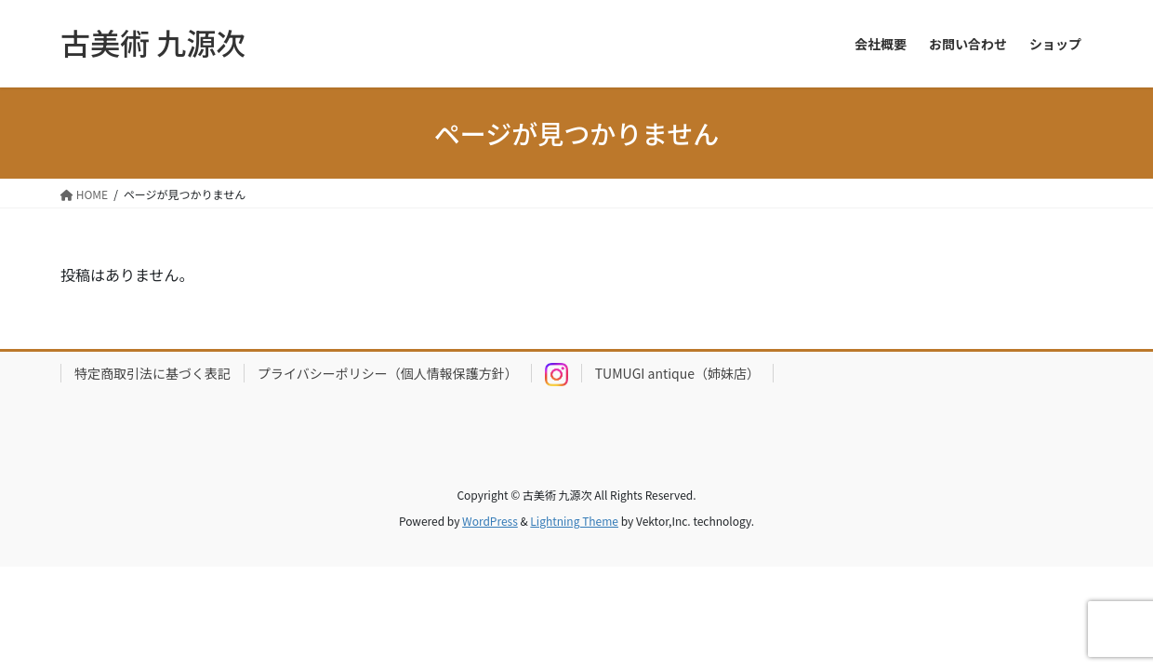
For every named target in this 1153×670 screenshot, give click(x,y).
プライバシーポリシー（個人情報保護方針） (388, 373)
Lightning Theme (574, 521)
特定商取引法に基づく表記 (152, 373)
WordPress (490, 521)
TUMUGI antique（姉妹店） (677, 373)
